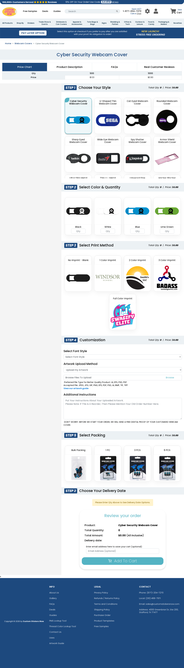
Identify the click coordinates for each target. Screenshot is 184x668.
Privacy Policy (101, 592)
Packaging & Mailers (163, 23)
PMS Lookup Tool (57, 620)
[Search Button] (117, 11)
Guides (57, 11)
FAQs (52, 603)
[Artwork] (123, 370)
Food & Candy (151, 23)
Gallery (53, 598)
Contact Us (55, 631)
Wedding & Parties (115, 23)
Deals (45, 11)
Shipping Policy (102, 609)
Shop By (20, 23)
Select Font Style (75, 351)
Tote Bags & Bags (92, 23)
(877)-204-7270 (155, 592)
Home (8, 43)
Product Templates (104, 620)
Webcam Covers (23, 43)
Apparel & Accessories (77, 23)
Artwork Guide (56, 643)
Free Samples (30, 11)
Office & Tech (127, 23)
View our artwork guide (76, 388)
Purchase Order (102, 615)
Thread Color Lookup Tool (62, 626)
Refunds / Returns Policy (106, 598)
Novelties (178, 23)
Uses (51, 637)
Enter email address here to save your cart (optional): (114, 546)
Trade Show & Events (45, 23)
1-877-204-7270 (132, 11)
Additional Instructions (80, 395)
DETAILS (115, 2)
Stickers (30, 23)
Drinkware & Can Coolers (61, 23)
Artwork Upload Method (80, 364)
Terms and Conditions (105, 603)
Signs (104, 23)
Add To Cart (122, 561)
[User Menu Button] (147, 11)
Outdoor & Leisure (139, 23)
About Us (54, 592)
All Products (7, 23)
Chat (139, 13)
